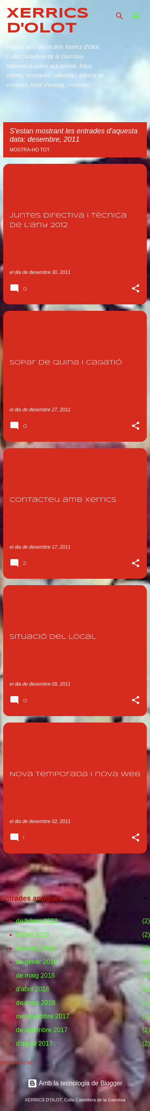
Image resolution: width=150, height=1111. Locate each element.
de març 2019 (35, 948)
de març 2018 (35, 1002)
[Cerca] (119, 16)
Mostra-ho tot (30, 150)
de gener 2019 (36, 961)
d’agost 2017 (34, 1043)
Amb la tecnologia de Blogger (75, 1083)
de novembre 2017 (42, 1016)
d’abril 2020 (32, 934)
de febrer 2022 (37, 921)
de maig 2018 (35, 975)
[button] (135, 289)
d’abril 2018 (32, 989)
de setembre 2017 (42, 1029)
